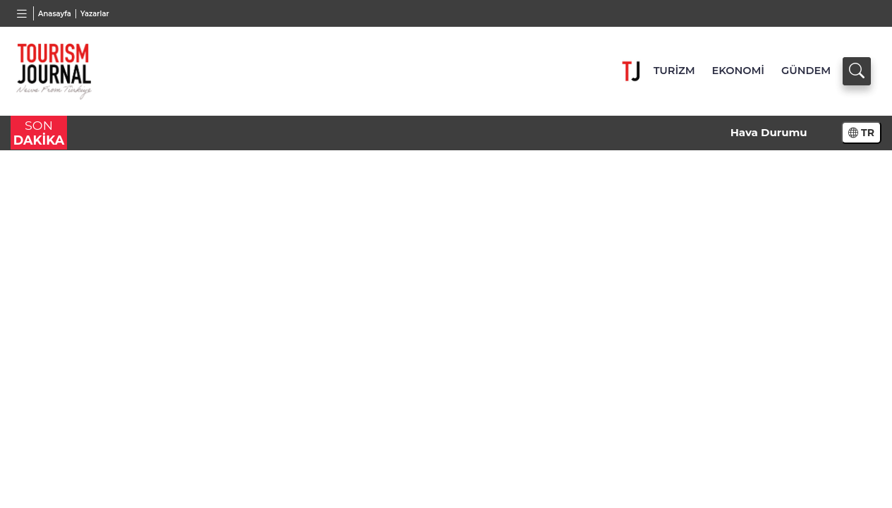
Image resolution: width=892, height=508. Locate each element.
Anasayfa (54, 13)
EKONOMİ (738, 70)
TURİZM (674, 70)
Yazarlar (94, 13)
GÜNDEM (806, 70)
